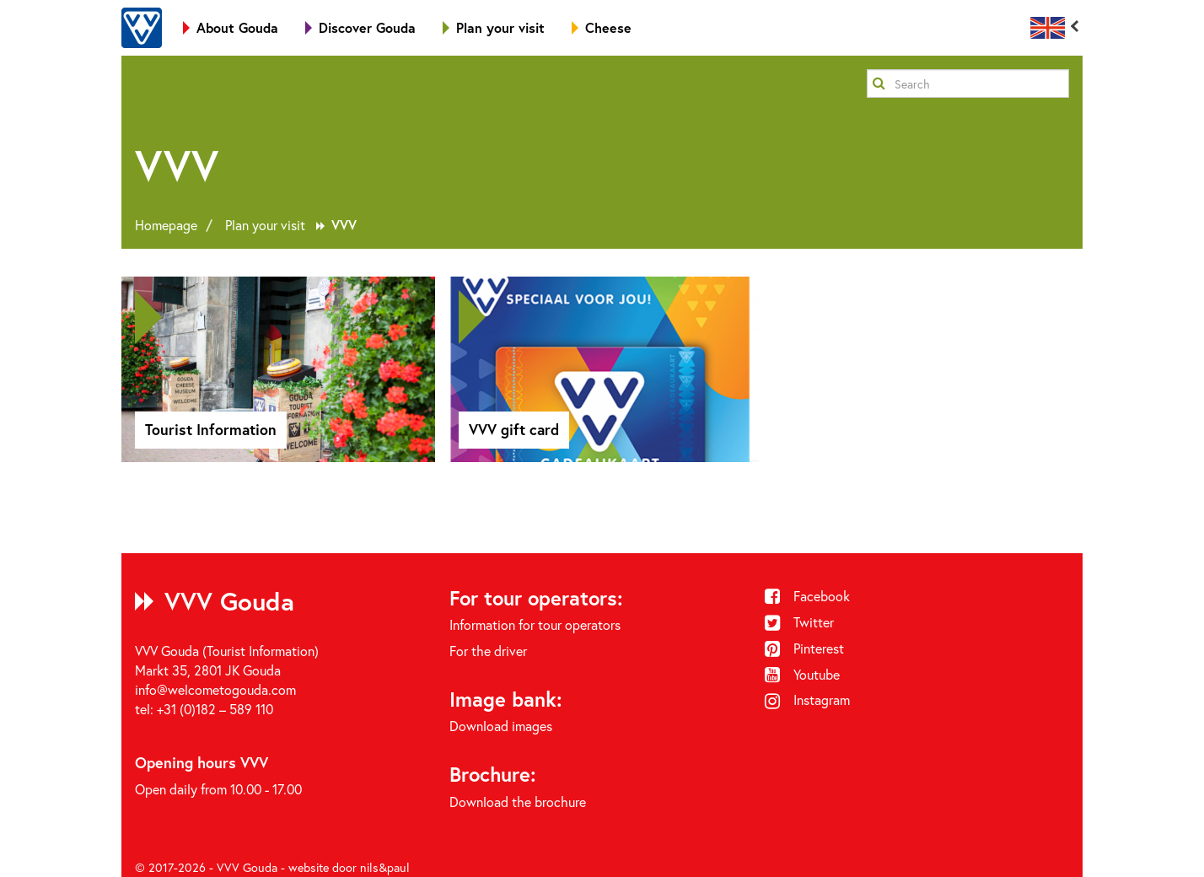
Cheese (602, 27)
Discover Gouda (360, 27)
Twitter (800, 622)
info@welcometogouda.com (215, 689)
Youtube (803, 674)
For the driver (488, 650)
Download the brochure (517, 801)
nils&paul (385, 867)
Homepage (166, 225)
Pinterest (805, 648)
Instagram (808, 699)
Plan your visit (494, 27)
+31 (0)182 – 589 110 (215, 709)
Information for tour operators (535, 624)
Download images (500, 725)
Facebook (808, 596)
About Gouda (230, 27)
